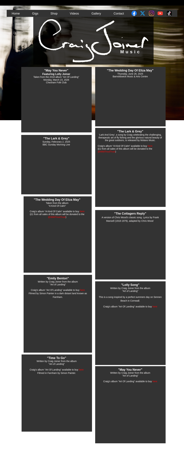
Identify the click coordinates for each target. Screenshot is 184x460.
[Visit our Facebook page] (134, 13)
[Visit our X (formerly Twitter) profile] (143, 13)
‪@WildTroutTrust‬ (57, 217)
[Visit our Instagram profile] (151, 13)
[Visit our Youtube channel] (160, 13)
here (82, 211)
